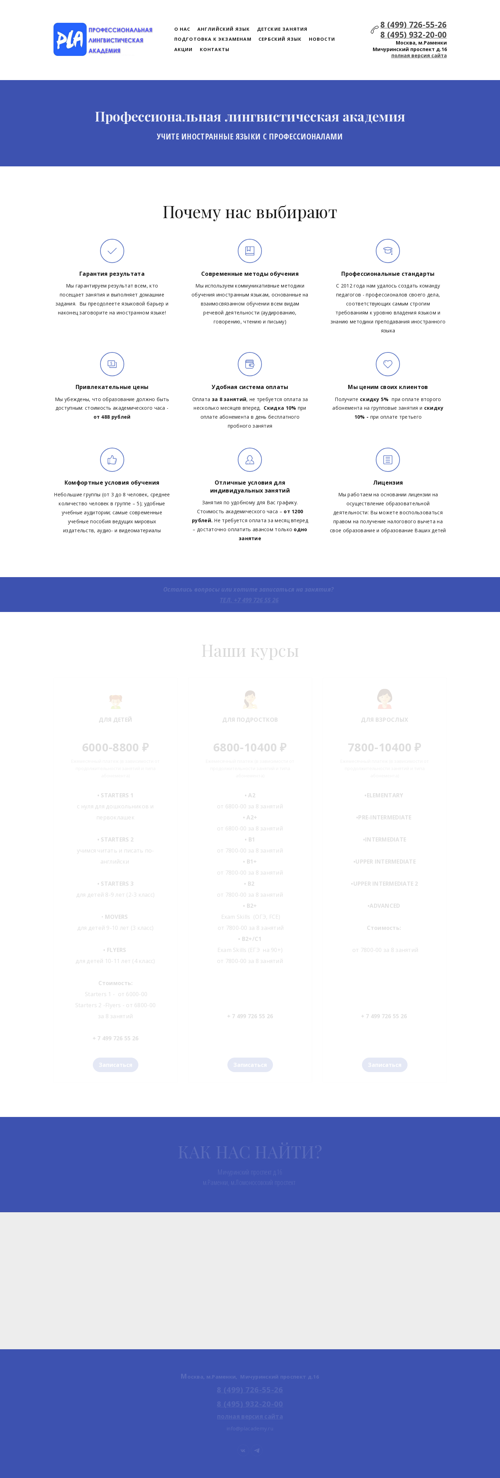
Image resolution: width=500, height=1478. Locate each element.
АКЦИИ (183, 49)
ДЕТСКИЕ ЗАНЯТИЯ (282, 29)
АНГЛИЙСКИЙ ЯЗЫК (223, 29)
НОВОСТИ (322, 39)
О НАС (182, 29)
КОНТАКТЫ (215, 49)
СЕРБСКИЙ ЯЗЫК (280, 39)
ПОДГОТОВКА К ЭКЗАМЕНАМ (213, 39)
